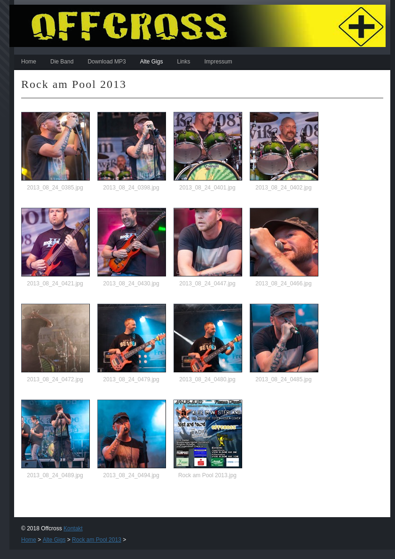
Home (28, 61)
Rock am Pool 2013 (96, 539)
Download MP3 (106, 61)
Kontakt (73, 528)
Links (183, 61)
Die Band (61, 61)
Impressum (218, 61)
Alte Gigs (151, 61)
